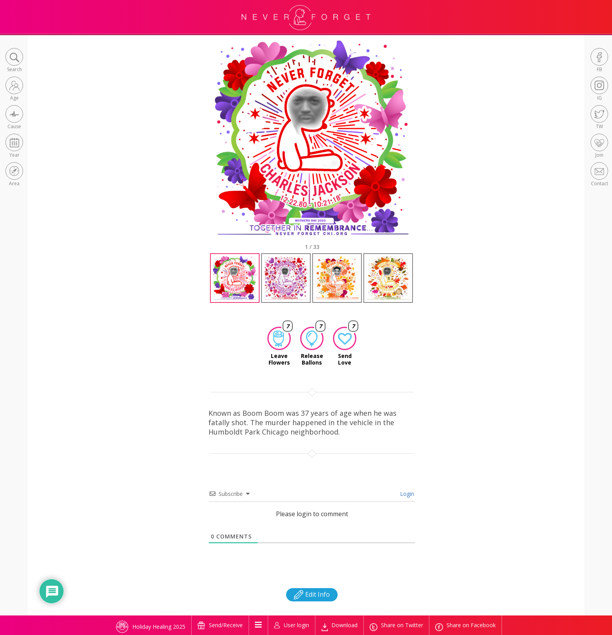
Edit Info (312, 594)
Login (406, 493)
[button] (14, 60)
